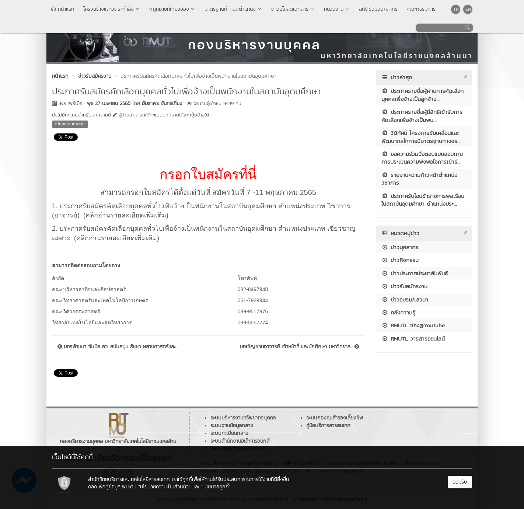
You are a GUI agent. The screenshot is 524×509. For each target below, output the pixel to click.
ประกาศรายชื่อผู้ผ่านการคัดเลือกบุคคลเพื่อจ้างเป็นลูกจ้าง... (422, 95)
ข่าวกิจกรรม (400, 260)
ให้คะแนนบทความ (70, 124)
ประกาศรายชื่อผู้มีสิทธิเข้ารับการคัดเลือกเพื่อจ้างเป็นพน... (421, 116)
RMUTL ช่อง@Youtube (413, 325)
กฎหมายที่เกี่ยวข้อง (172, 9)
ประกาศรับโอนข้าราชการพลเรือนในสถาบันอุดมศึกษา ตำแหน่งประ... (422, 200)
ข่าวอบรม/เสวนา (404, 299)
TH (456, 9)
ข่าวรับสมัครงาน (404, 286)
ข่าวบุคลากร (399, 247)
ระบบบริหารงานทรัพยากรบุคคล (243, 418)
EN (468, 9)
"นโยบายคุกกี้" (216, 487)
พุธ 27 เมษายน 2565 (108, 103)
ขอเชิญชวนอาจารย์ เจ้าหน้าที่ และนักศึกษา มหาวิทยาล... (299, 347)
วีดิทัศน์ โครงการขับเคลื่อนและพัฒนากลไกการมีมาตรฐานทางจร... (421, 137)
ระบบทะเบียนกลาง (229, 433)
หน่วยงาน (337, 9)
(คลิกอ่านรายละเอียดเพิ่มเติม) (125, 215)
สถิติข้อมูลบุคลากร (378, 9)
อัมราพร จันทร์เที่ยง (162, 103)
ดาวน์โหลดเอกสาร (293, 9)
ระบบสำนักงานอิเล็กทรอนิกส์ (239, 441)
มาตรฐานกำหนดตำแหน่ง (233, 9)
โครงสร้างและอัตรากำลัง (111, 9)
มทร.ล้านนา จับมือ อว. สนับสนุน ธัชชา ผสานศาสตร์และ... (117, 347)
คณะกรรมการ (421, 9)
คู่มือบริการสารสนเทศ (328, 425)
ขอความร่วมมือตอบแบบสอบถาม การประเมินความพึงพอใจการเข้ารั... (422, 158)
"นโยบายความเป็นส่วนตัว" (164, 487)
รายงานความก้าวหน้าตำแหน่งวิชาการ (419, 179)
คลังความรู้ (398, 312)
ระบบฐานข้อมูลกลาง (231, 425)
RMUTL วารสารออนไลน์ (413, 338)
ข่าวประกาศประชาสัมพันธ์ (414, 273)
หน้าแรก (62, 9)
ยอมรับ (460, 482)
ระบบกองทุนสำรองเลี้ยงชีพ (334, 418)
